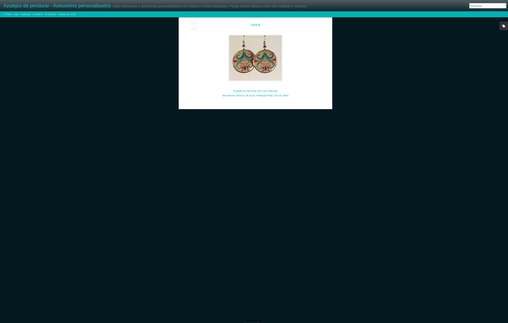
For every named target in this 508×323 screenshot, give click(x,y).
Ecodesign (50, 14)
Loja (16, 14)
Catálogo (25, 14)
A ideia (7, 14)
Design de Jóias (67, 14)
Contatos (37, 14)
